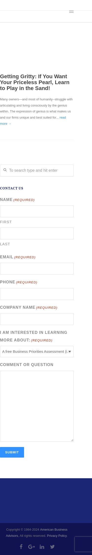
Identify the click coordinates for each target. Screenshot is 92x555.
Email (18, 257)
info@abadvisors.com (52, 4)
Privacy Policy (57, 536)
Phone (18, 282)
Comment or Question (26, 365)
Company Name (28, 308)
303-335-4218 (14, 4)
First (6, 222)
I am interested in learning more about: (33, 336)
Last (5, 244)
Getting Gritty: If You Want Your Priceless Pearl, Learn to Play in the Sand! (34, 82)
